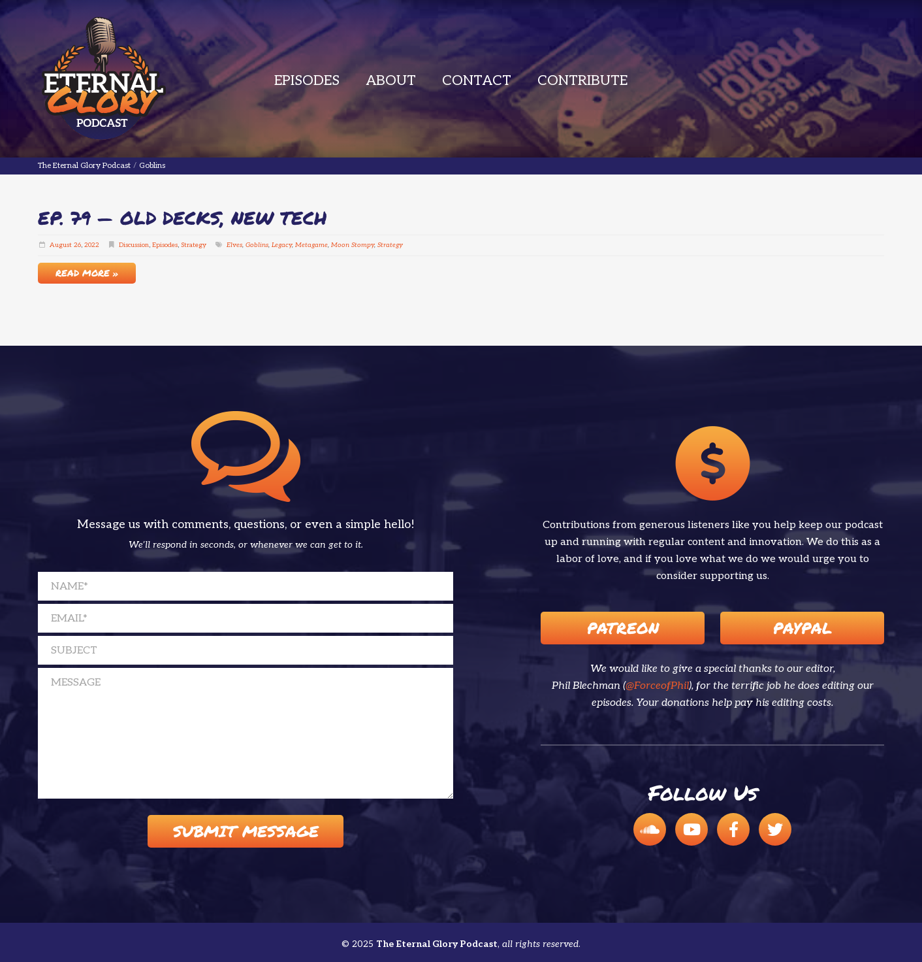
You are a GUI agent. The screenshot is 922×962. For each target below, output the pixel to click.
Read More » (87, 272)
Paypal (802, 627)
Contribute (582, 81)
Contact (476, 81)
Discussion (134, 245)
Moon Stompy (352, 245)
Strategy (193, 245)
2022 (91, 245)
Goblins (257, 245)
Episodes (307, 81)
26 (77, 245)
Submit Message (246, 831)
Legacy (282, 245)
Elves (234, 245)
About (391, 81)
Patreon (623, 627)
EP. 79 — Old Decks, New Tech (182, 218)
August (61, 245)
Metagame (311, 245)
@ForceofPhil (657, 686)
